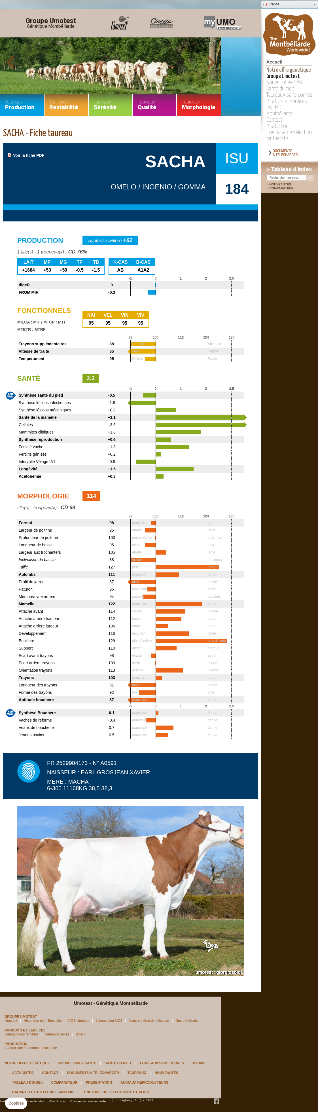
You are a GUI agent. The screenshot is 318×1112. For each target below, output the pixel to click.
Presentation (99, 1082)
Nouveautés (280, 184)
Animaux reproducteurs (144, 1082)
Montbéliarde (279, 114)
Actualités (22, 1073)
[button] (16, 1103)
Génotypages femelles (21, 1034)
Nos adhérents (187, 1021)
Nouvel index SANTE (286, 82)
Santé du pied (280, 89)
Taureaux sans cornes (289, 95)
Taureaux (137, 1073)
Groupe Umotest (51, 23)
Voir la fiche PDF (28, 155)
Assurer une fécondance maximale (31, 1048)
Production (277, 126)
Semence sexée (57, 1034)
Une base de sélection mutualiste (117, 1092)
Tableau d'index (27, 1082)
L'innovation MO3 (109, 1021)
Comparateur (284, 188)
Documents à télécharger (93, 1073)
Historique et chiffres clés (43, 1021)
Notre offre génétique (288, 70)
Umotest (11, 1021)
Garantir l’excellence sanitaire (43, 1092)
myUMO (273, 107)
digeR (80, 1034)
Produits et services (286, 101)
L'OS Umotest (78, 1021)
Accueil (274, 62)
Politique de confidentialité (88, 1101)
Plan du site (57, 1101)
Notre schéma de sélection (149, 1021)
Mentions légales (32, 1101)
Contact (274, 120)
